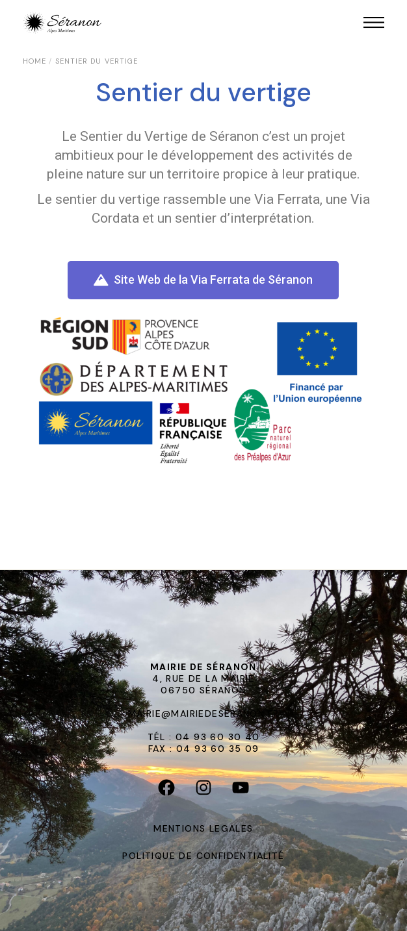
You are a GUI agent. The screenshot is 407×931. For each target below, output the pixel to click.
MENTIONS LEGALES (203, 828)
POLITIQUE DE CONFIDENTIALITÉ (203, 856)
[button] (203, 280)
